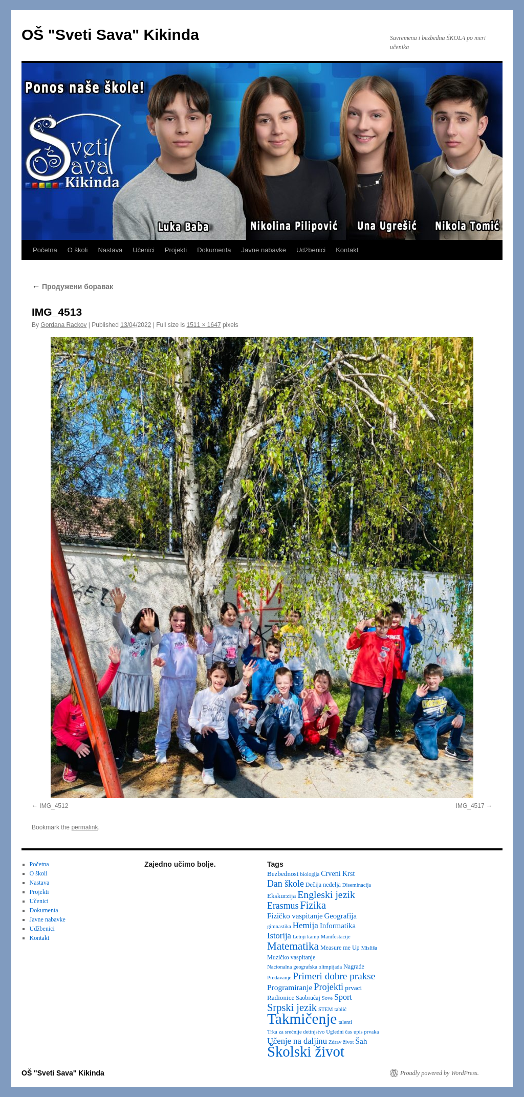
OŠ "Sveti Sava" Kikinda (110, 34)
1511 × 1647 (204, 324)
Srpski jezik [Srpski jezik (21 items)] (292, 1007)
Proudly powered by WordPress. (439, 1073)
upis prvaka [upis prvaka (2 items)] (366, 1032)
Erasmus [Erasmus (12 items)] (282, 906)
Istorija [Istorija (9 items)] (279, 935)
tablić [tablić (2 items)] (341, 1009)
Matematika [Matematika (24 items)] (293, 946)
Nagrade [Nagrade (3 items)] (353, 966)
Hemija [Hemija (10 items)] (305, 925)
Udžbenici (310, 250)
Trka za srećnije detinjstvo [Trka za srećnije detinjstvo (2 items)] (295, 1032)
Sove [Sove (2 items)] (327, 998)
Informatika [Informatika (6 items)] (338, 926)
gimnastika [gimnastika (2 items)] (279, 926)
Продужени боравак (72, 286)
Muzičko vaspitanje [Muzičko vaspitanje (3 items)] (291, 957)
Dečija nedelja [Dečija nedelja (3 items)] (323, 884)
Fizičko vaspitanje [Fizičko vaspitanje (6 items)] (295, 916)
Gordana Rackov (63, 324)
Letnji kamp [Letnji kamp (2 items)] (306, 936)
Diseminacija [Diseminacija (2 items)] (356, 885)
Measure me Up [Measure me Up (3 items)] (340, 947)
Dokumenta (214, 250)
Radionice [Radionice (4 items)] (280, 997)
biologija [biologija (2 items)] (309, 874)
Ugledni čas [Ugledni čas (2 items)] (339, 1032)
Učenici (144, 250)
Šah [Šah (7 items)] (361, 1041)
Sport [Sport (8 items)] (343, 997)
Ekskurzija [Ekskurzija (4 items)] (281, 895)
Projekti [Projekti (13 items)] (328, 987)
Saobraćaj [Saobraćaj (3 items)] (308, 997)
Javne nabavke (264, 250)
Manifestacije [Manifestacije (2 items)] (336, 936)
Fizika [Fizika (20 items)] (313, 905)
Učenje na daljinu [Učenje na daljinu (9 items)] (297, 1041)
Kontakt (347, 250)
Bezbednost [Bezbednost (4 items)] (282, 873)
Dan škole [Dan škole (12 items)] (285, 884)
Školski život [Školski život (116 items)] (305, 1051)
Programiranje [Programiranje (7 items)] (289, 987)
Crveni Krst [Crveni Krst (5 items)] (338, 873)
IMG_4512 (53, 805)
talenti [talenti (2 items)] (345, 1022)
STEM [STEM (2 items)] (325, 1009)
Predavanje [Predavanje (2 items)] (279, 977)
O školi (78, 250)
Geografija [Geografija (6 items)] (340, 916)
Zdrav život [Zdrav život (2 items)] (341, 1042)
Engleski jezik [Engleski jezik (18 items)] (326, 894)
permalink (84, 827)
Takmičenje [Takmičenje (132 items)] (302, 1019)
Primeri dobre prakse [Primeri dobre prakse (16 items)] (334, 976)
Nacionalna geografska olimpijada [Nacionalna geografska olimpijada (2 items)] (304, 967)
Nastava (110, 250)
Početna (45, 250)
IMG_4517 (470, 805)
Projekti (176, 250)
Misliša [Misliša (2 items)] (369, 948)
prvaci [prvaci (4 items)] (353, 988)
